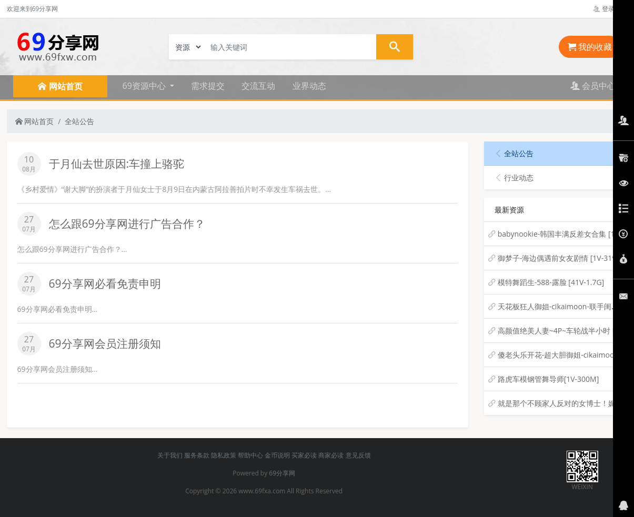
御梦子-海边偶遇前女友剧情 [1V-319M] (562, 258)
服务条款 (196, 455)
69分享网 (282, 473)
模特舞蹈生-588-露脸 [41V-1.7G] (551, 282)
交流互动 (258, 86)
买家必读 (304, 455)
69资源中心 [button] (145, 86)
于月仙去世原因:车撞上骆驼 (117, 163)
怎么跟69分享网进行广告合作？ (127, 223)
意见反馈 (358, 455)
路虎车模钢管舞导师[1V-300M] (548, 379)
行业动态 (514, 178)
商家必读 (331, 455)
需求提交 (208, 86)
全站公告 (79, 121)
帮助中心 (250, 455)
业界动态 (309, 86)
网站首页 (34, 121)
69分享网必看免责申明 (105, 283)
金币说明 (277, 455)
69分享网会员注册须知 (105, 343)
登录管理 (610, 8)
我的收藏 (590, 47)
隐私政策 (223, 455)
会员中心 (593, 86)
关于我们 (170, 455)
